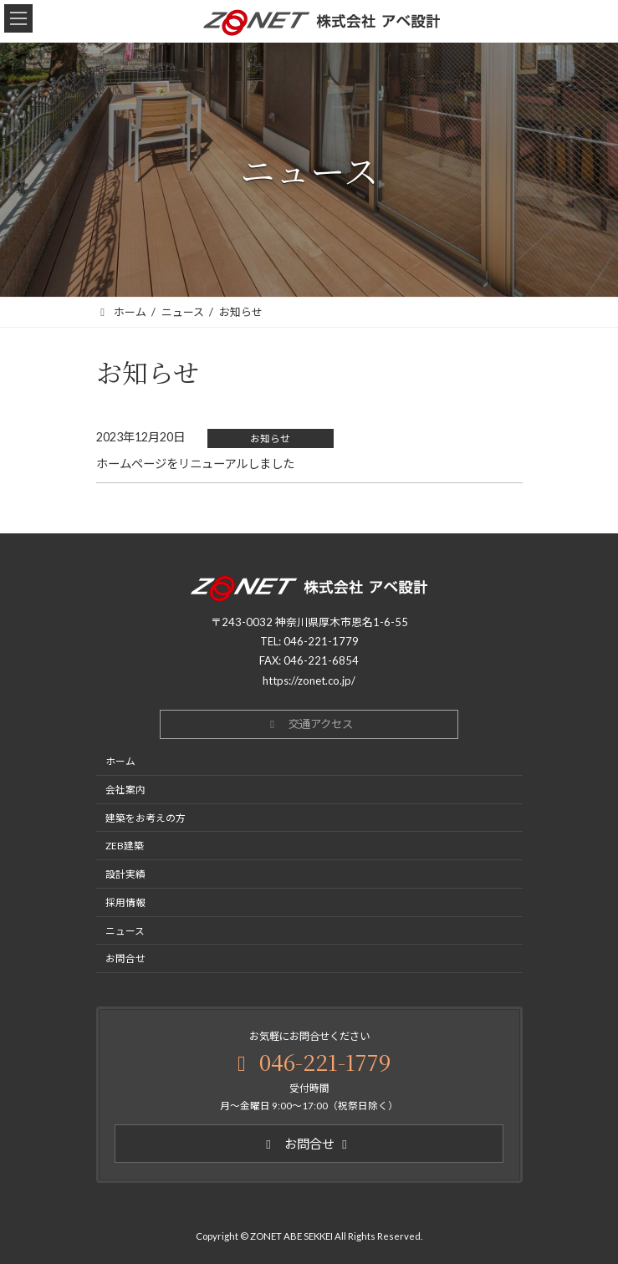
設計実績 (125, 874)
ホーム (120, 761)
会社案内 (125, 789)
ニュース (125, 930)
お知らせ (270, 438)
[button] (309, 725)
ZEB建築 (124, 846)
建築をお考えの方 (145, 817)
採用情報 (125, 902)
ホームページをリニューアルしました (195, 463)
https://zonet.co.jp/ (309, 680)
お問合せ (125, 959)
